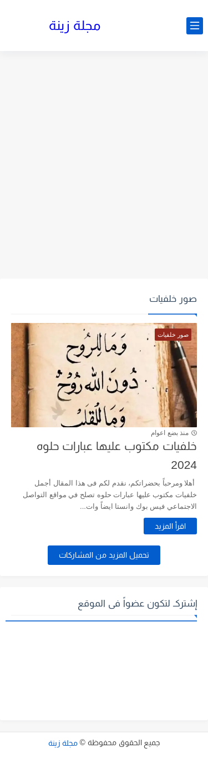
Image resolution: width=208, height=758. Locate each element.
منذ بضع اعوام (170, 433)
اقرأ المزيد (170, 526)
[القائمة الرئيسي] (194, 25)
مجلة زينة (75, 25)
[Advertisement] (104, 166)
